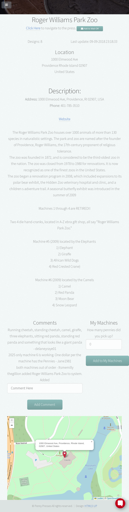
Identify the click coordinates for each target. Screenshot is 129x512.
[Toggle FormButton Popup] (120, 503)
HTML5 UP (90, 506)
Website (64, 119)
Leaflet (98, 498)
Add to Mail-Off (90, 28)
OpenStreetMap (114, 498)
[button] (64, 454)
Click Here (33, 28)
